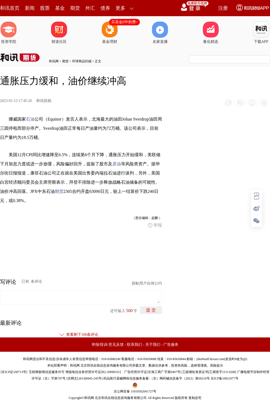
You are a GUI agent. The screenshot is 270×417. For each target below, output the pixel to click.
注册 (223, 8)
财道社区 (59, 33)
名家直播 (160, 33)
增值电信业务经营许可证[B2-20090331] (93, 372)
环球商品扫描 (82, 61)
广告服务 (170, 345)
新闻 (30, 8)
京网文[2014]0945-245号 (85, 378)
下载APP (261, 33)
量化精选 (210, 33)
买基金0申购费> (124, 22)
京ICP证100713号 (14, 372)
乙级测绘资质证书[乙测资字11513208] (209, 372)
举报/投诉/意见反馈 (108, 345)
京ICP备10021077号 (224, 378)
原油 (116, 164)
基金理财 (110, 33)
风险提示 (216, 365)
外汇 (90, 8)
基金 (60, 8)
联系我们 (134, 345)
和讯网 (54, 61)
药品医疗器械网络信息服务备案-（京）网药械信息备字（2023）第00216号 (156, 378)
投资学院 (9, 33)
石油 (30, 119)
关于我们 (152, 345)
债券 (105, 8)
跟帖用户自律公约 (147, 283)
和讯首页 (9, 8)
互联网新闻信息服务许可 (47, 372)
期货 (75, 8)
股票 (45, 8)
